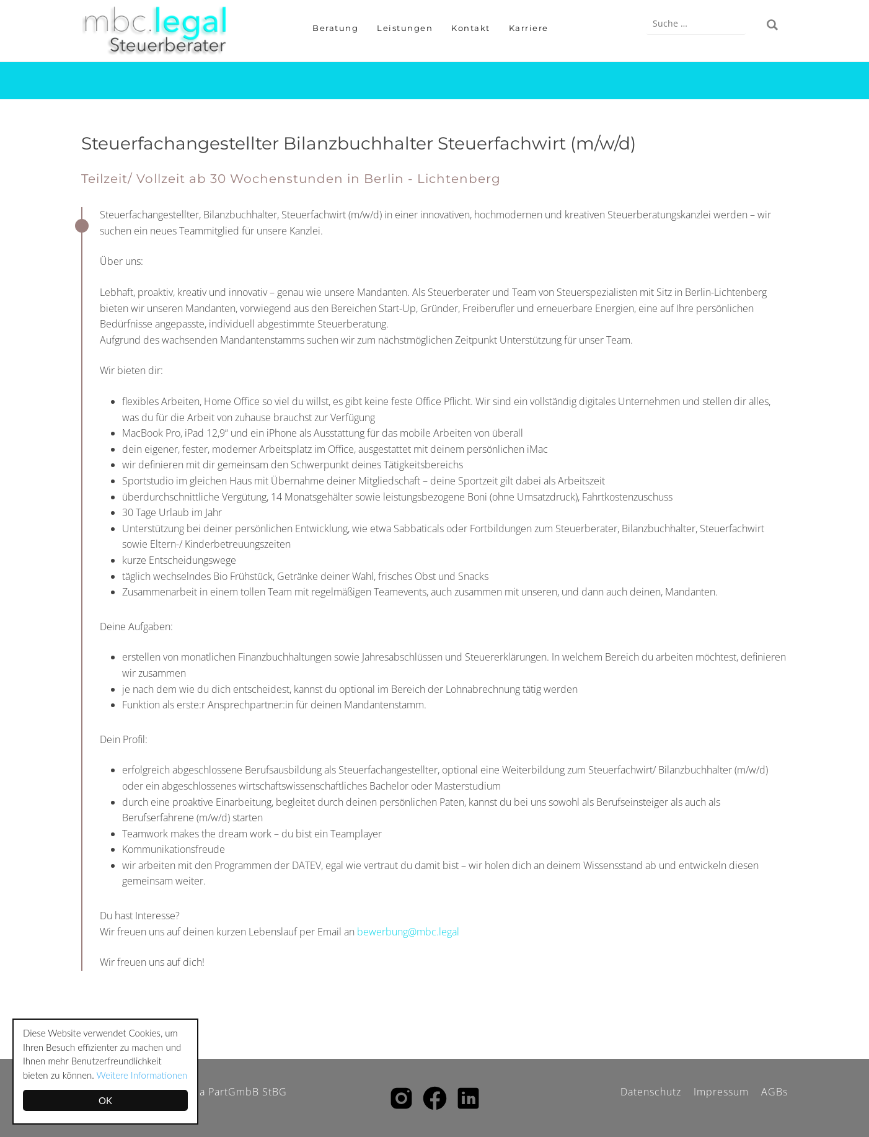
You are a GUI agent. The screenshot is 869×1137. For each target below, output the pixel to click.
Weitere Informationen (142, 1075)
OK (105, 1100)
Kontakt (470, 28)
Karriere (529, 28)
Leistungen (405, 28)
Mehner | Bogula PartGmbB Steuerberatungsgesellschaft (161, 31)
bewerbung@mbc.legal (408, 932)
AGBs (774, 1092)
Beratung (335, 28)
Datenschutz (650, 1092)
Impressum (721, 1092)
